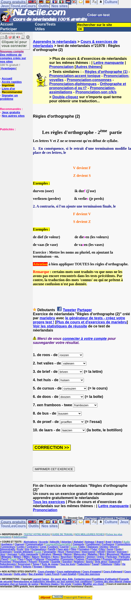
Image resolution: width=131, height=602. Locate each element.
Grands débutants (23, 552)
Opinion (91, 556)
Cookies (77, 584)
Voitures (26, 566)
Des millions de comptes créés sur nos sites (13, 56)
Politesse (39, 559)
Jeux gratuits (11, 112)
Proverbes (5, 561)
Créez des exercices (89, 574)
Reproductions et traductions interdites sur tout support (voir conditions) (52, 581)
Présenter (44, 561)
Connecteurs (8, 547)
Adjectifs (54, 542)
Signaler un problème (9, 97)
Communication (34, 544)
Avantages (8, 68)
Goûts (118, 549)
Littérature (45, 554)
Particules (124, 556)
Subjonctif (114, 561)
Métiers (18, 556)
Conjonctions (123, 544)
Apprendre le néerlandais (54, 42)
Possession (67, 559)
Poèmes (80, 559)
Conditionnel (93, 544)
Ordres (100, 556)
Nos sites (59, 6)
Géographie (50, 552)
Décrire (114, 547)
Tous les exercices (49, 502)
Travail (95, 564)
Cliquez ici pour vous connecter (14, 43)
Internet (111, 552)
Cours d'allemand (112, 571)
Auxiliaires (7, 544)
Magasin (57, 554)
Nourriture (66, 556)
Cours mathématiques (69, 571)
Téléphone (106, 564)
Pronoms (107, 559)
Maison (68, 554)
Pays (21, 559)
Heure (61, 552)
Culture (111, 522)
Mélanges (6, 556)
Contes (21, 547)
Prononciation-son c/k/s (95, 92)
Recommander (12, 92)
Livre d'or (8, 88)
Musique (125, 554)
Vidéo (117, 564)
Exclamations (38, 549)
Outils (44, 6)
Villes (18, 566)
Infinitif (101, 552)
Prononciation (61, 67)
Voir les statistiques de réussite (60, 326)
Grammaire (6, 552)
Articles (117, 542)
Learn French (52, 574)
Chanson (19, 544)
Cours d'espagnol (92, 571)
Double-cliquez (65, 97)
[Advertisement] (13, 153)
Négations (79, 556)
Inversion (122, 552)
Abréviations (30, 542)
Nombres (46, 556)
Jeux (5, 6)
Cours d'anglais (46, 571)
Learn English (68, 574)
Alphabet (78, 542)
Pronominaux (93, 559)
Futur (94, 549)
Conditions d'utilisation (105, 579)
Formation (84, 549)
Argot (108, 542)
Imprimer (8, 85)
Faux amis (63, 549)
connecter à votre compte (85, 339)
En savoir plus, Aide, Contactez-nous (71, 579)
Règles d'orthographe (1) (106, 72)
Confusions (108, 544)
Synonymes (24, 564)
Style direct (101, 561)
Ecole (20, 549)
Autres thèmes (88, 67)
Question (67, 561)
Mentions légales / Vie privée (55, 584)
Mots (102, 554)
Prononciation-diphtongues (73, 84)
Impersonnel (88, 552)
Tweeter (69, 310)
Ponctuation (52, 559)
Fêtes (102, 549)
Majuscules (80, 554)
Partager (84, 310)
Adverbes (66, 542)
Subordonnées (8, 564)
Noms (56, 556)
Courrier (64, 547)
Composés (78, 544)
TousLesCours (23, 6)
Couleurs (53, 547)
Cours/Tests (45, 24)
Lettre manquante (108, 63)
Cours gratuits (13, 522)
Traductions (83, 564)
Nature (35, 556)
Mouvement (113, 554)
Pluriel (28, 559)
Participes (111, 556)
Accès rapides (12, 82)
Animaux (90, 542)
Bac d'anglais (36, 574)
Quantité (56, 561)
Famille (52, 549)
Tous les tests (67, 564)
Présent (33, 561)
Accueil (6, 24)
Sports (89, 561)
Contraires (32, 547)
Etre (27, 549)
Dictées (104, 547)
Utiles (40, 29)
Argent (100, 542)
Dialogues (92, 547)
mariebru (47, 318)
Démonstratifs (7, 549)
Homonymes (73, 552)
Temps (36, 564)
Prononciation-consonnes (89, 80)
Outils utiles (20, 574)
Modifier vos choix (93, 584)
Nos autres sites (13, 115)
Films (73, 549)
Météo (26, 556)
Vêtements (50, 566)
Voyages (37, 566)
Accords (43, 542)
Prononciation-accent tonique (74, 76)
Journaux (12, 554)
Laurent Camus (41, 579)
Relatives (79, 561)
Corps (43, 547)
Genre (110, 549)
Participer (8, 29)
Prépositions (20, 561)
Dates (82, 547)
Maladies (92, 554)
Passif (4, 559)
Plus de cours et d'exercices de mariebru (91, 322)
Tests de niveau (49, 564)
